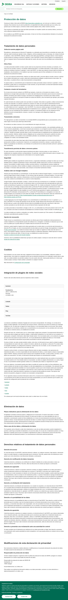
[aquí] (61, 209)
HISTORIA (44, 4)
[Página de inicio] (7, 13)
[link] (63, 1)
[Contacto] (57, 1)
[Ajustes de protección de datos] (12, 239)
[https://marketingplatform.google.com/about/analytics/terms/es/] (36, 195)
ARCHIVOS (52, 4)
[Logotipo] (7, 4)
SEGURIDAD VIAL (19, 4)
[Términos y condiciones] (17, 593)
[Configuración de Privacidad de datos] (41, 590)
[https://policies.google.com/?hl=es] (12, 197)
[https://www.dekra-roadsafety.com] (33, 23)
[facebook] (7, 382)
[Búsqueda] (59, 9)
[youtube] (7, 393)
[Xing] (6, 391)
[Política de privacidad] (6, 593)
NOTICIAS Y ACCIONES (32, 4)
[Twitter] (6, 388)
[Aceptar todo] (24, 597)
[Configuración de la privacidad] (22, 262)
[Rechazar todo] (9, 597)
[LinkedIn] (7, 385)
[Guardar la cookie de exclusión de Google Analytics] (17, 235)
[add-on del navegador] (10, 230)
